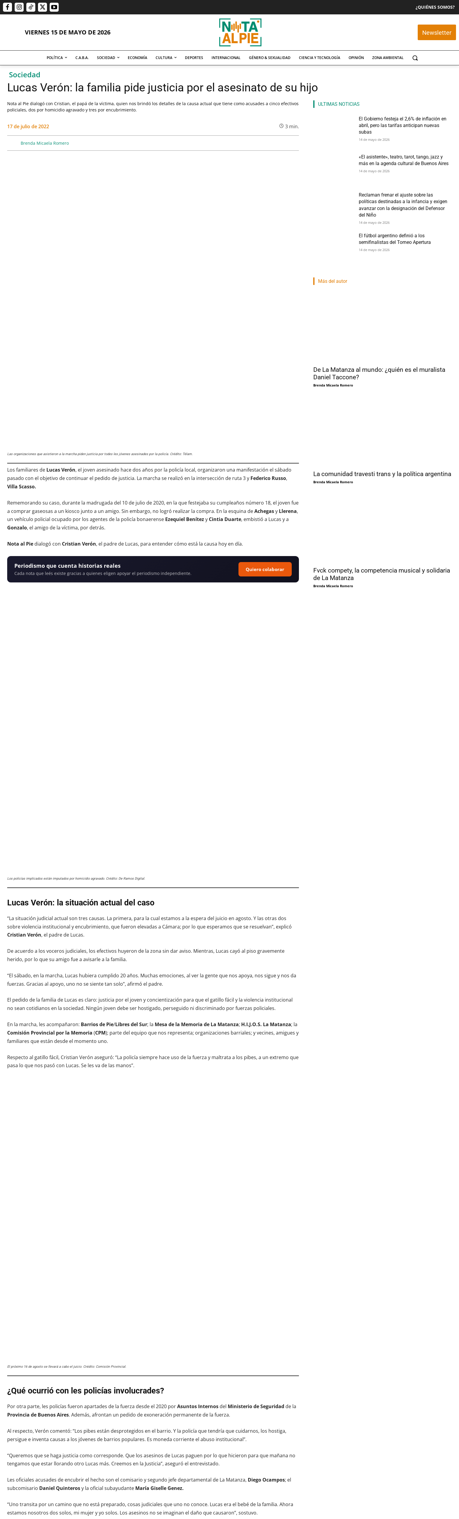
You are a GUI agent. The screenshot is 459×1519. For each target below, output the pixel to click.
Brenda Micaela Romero (45, 143)
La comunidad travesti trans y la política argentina (382, 471)
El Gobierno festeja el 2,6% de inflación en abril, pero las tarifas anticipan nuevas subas (49, 1429)
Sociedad (24, 74)
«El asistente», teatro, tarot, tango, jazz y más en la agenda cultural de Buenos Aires (150, 1429)
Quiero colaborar (265, 452)
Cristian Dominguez (124, 1445)
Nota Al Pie (218, 1460)
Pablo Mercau (18, 1445)
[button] (415, 58)
